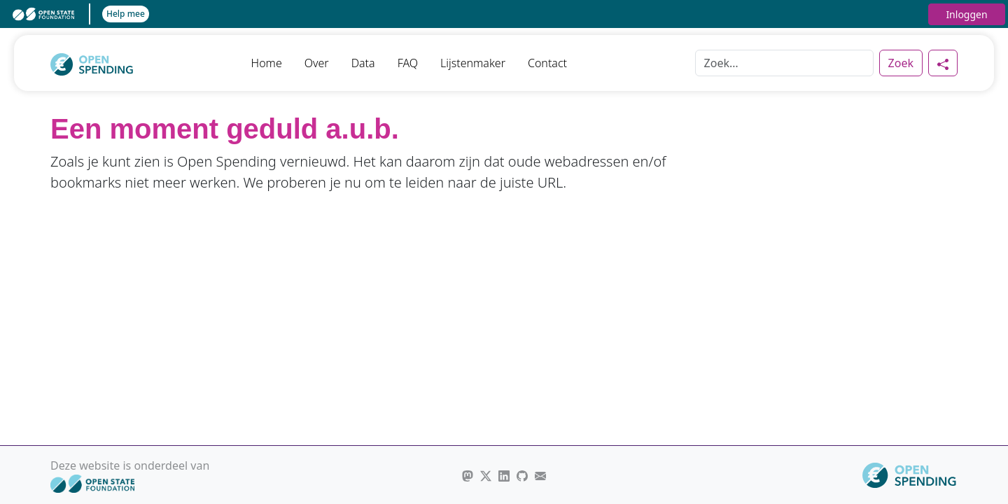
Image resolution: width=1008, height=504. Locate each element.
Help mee (125, 14)
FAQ (408, 63)
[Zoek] (784, 63)
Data (363, 63)
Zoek (900, 63)
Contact (547, 63)
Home (266, 63)
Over (316, 63)
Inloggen (966, 14)
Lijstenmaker (472, 63)
